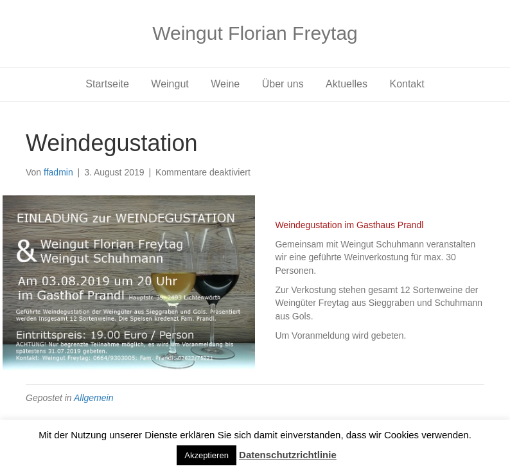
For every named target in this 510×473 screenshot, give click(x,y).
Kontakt (406, 83)
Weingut (169, 83)
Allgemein (93, 398)
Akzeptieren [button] (206, 455)
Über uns (283, 83)
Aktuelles (346, 83)
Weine (225, 83)
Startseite (107, 83)
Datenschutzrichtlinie (288, 454)
